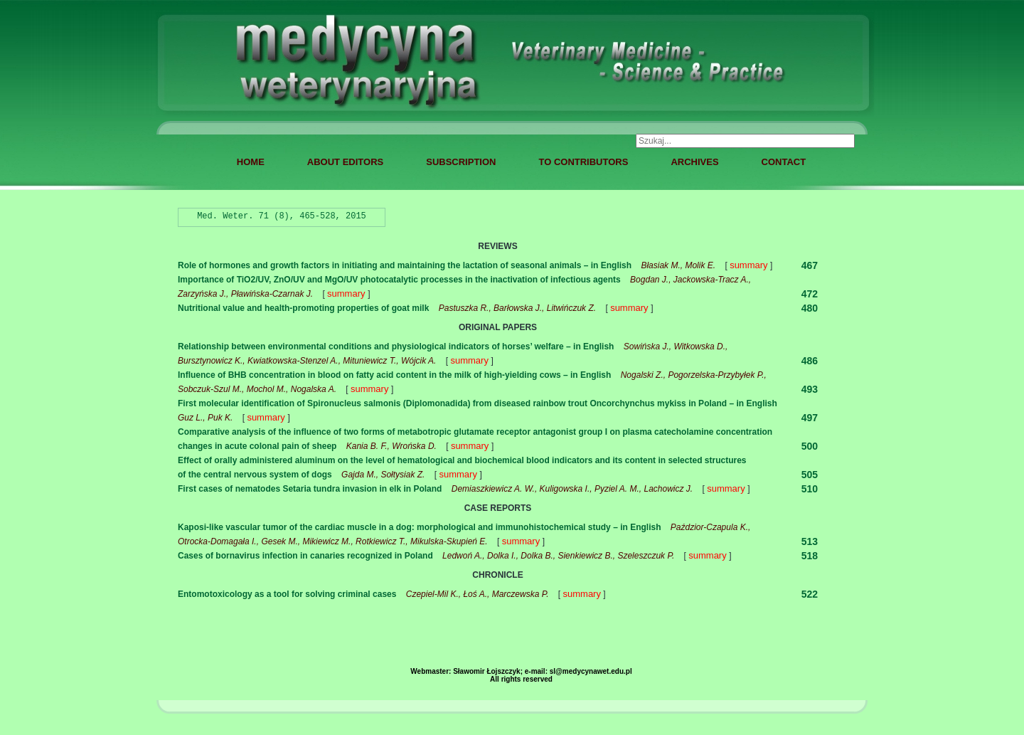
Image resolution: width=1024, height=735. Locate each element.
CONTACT (784, 162)
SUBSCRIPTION (461, 162)
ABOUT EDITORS (345, 162)
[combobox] (745, 141)
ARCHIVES (694, 162)
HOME (251, 162)
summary (748, 265)
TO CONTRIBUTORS (583, 162)
